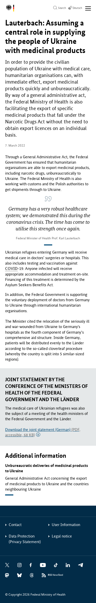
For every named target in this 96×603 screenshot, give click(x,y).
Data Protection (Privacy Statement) (25, 539)
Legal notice (62, 536)
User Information (66, 524)
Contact (15, 524)
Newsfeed (55, 575)
